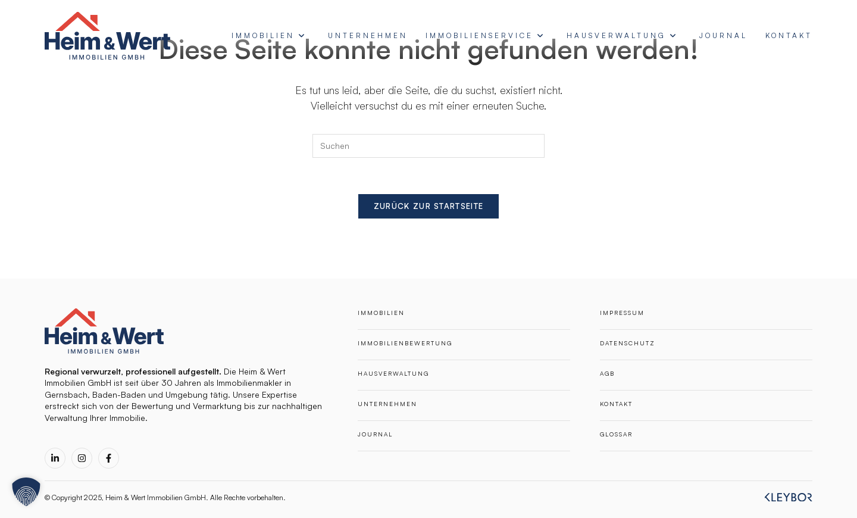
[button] (26, 492)
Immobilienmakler (249, 382)
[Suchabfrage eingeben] (428, 146)
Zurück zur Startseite (428, 206)
